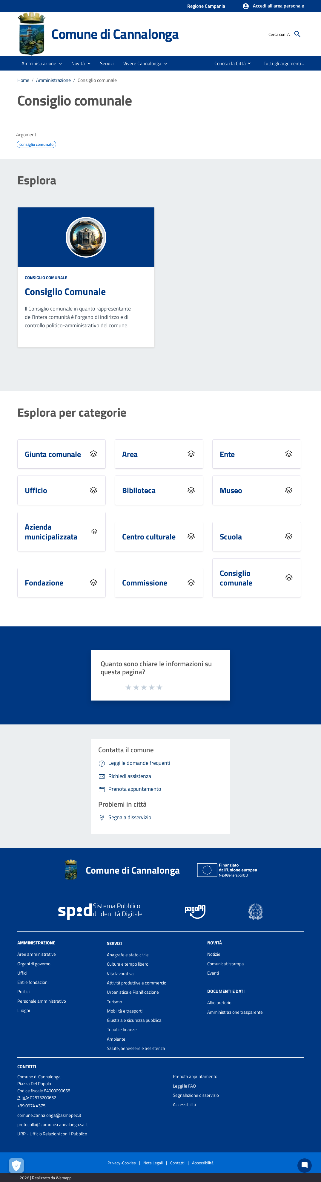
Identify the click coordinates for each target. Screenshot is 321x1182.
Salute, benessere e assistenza (136, 1048)
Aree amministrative (36, 954)
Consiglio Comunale (65, 291)
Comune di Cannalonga (115, 33)
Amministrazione (53, 80)
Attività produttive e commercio (136, 982)
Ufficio (36, 490)
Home (23, 80)
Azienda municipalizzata (51, 531)
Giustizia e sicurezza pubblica (134, 1020)
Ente (227, 454)
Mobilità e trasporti (124, 1010)
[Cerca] (297, 34)
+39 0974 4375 (31, 1105)
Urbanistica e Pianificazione (133, 992)
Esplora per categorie (71, 412)
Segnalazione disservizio (196, 1095)
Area (130, 454)
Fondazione (44, 582)
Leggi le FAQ (184, 1085)
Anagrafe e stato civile (128, 954)
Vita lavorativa (120, 973)
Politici (23, 991)
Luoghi (23, 1010)
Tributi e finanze (122, 1029)
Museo (231, 490)
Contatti (26, 1066)
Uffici (22, 973)
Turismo (114, 1001)
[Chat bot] (304, 1165)
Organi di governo (33, 963)
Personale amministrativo (41, 1001)
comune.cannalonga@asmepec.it (49, 1115)
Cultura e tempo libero (127, 964)
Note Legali (153, 1163)
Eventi (213, 973)
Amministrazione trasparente (235, 1012)
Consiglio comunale (97, 80)
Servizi (114, 943)
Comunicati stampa (225, 963)
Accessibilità (184, 1104)
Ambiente (116, 1039)
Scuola (231, 536)
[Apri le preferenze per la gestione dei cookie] (16, 1165)
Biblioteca (139, 490)
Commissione (144, 582)
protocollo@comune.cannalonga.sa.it (52, 1124)
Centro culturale (149, 536)
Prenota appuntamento (195, 1076)
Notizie (213, 954)
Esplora (36, 180)
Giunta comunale (53, 454)
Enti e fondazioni (32, 982)
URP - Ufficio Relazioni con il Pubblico (52, 1133)
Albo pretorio (219, 1002)
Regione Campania (206, 6)
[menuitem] (228, 63)
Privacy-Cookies (121, 1163)
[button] (273, 6)
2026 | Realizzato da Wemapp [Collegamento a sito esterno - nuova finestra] (45, 1178)
